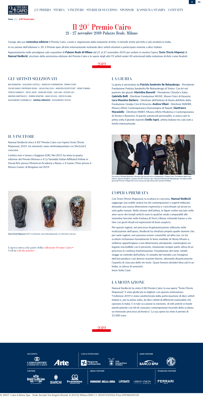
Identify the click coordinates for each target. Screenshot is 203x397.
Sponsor (127, 10)
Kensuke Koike (45, 92)
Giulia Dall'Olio (47, 88)
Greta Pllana (65, 96)
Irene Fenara (83, 88)
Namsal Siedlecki (41, 100)
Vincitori (76, 10)
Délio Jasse (31, 92)
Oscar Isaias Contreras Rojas (22, 88)
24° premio (42, 10)
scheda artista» (26, 250)
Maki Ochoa (51, 96)
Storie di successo (102, 10)
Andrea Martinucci (18, 96)
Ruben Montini (36, 96)
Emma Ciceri (70, 84)
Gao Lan (58, 92)
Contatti (175, 10)
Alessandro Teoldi (61, 100)
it (192, 2)
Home (10, 19)
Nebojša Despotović (66, 88)
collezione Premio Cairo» (59, 247)
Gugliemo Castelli (31, 84)
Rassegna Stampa (151, 10)
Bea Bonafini (14, 84)
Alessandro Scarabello (20, 100)
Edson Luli (69, 92)
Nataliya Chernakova (52, 84)
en (199, 2)
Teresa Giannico (16, 92)
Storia (59, 10)
